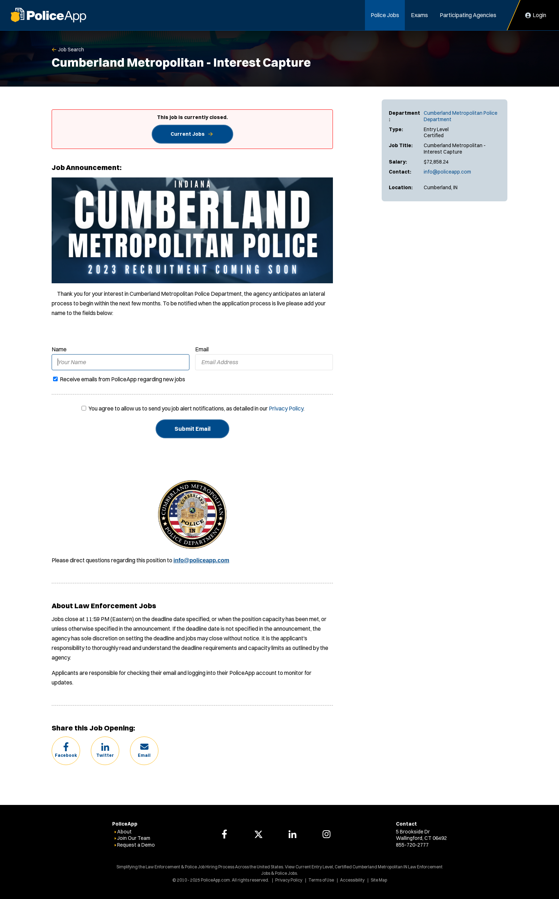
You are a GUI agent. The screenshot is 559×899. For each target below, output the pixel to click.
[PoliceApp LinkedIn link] (292, 834)
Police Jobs (385, 15)
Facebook (66, 755)
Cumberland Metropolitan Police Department (460, 116)
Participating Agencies (468, 15)
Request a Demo (136, 845)
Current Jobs (188, 134)
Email (202, 349)
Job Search (71, 49)
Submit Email (192, 428)
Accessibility (352, 880)
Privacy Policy (286, 408)
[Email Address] (264, 362)
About (124, 831)
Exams (419, 15)
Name (59, 349)
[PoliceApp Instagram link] (326, 834)
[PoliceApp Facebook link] (224, 834)
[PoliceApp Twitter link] (258, 834)
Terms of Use (321, 880)
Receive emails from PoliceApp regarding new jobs (119, 379)
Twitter (105, 755)
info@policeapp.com (447, 172)
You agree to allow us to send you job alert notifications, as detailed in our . (196, 408)
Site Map (379, 880)
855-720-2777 (412, 845)
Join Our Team (133, 838)
